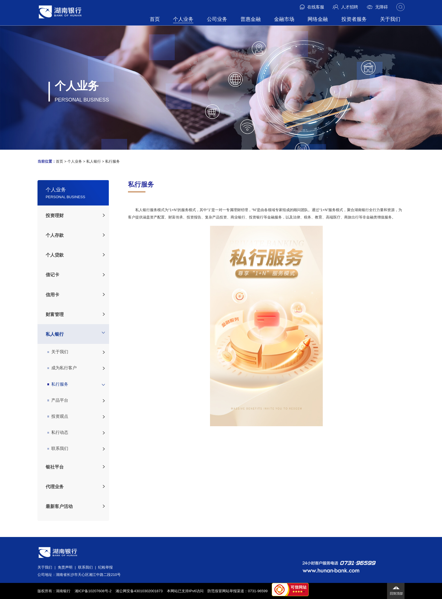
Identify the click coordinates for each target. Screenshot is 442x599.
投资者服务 (354, 19)
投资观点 (57, 416)
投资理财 (55, 215)
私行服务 (112, 161)
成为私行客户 (62, 368)
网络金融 (318, 19)
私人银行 (93, 161)
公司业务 (217, 19)
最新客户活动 (59, 506)
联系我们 (57, 448)
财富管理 (55, 314)
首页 (155, 19)
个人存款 (55, 235)
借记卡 (52, 274)
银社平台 (55, 466)
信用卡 (52, 294)
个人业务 (183, 19)
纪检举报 (105, 567)
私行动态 (57, 432)
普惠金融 (250, 19)
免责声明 (65, 567)
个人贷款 (55, 254)
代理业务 (55, 486)
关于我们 (390, 19)
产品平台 (57, 400)
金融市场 (284, 19)
